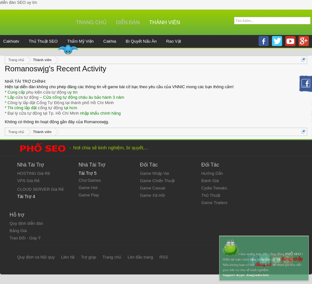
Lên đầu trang (140, 257)
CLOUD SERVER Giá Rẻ (40, 189)
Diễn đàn (128, 22)
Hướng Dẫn (212, 173)
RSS (163, 257)
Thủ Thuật (210, 195)
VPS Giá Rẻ (28, 180)
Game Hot (88, 187)
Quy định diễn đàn (26, 223)
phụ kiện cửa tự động (46, 92)
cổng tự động (50, 107)
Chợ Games (90, 180)
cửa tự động (27, 97)
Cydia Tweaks (214, 188)
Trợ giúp (88, 257)
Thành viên (164, 22)
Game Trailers (214, 202)
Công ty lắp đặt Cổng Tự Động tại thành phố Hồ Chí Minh (61, 102)
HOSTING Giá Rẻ (33, 173)
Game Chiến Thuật (157, 180)
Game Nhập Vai (154, 173)
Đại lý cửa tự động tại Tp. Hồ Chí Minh (43, 113)
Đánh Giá (210, 180)
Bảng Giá (18, 230)
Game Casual (152, 188)
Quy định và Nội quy (36, 257)
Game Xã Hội (152, 195)
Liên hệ (67, 257)
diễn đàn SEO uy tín (18, 2)
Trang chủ (91, 22)
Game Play (89, 195)
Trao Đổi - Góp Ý (25, 238)
